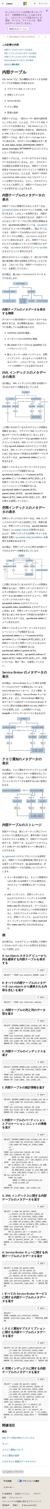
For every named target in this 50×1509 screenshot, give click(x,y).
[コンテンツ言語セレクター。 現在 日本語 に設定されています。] (7, 1481)
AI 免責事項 (7, 1493)
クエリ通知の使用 (10, 1455)
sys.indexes (16, 247)
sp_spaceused (8, 856)
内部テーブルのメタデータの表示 (18, 49)
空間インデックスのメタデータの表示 (20, 56)
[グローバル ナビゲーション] (2, 3)
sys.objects (42, 224)
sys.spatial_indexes (19, 529)
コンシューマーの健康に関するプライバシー (20, 1501)
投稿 (4, 1497)
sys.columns (31, 236)
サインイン (43, 3)
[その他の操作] (45, 37)
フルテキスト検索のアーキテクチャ (19, 1461)
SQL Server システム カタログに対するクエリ (23, 36)
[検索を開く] (34, 3)
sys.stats (43, 247)
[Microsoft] (25, 3)
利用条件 (6, 1505)
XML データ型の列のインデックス (18, 1437)
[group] (25, 975)
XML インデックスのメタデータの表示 (20, 53)
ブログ (36, 1493)
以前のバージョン (22, 1493)
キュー (5, 1443)
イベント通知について (12, 1449)
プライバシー (14, 1497)
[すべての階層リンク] (4, 37)
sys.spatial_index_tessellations (29, 537)
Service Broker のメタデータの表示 (18, 60)
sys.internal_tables (10, 209)
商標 (15, 1505)
